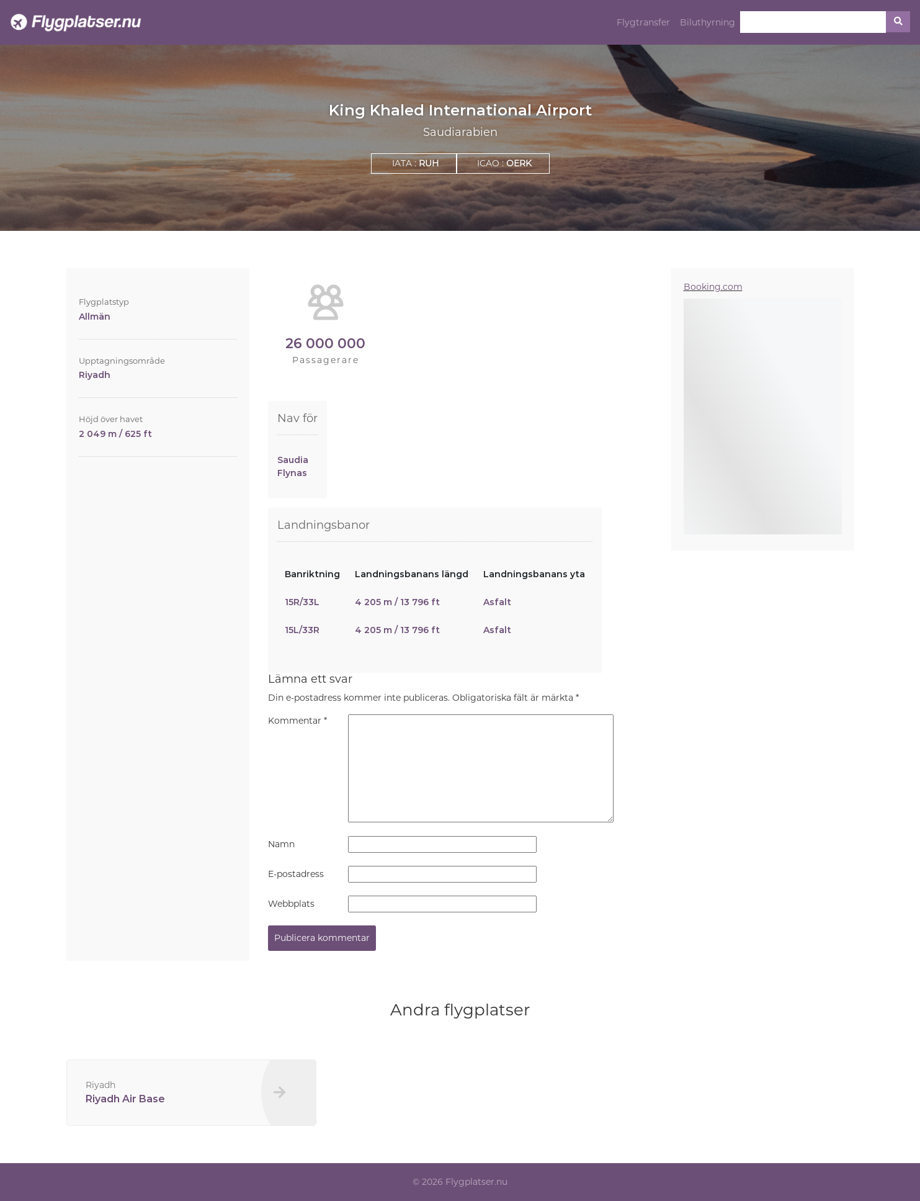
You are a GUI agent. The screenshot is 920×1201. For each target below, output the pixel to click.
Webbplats (291, 903)
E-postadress (296, 873)
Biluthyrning (707, 22)
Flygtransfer (643, 22)
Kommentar (297, 720)
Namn (281, 844)
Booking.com (713, 286)
